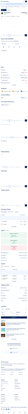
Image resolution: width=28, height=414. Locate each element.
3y (21, 35)
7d (2, 205)
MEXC (17, 369)
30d (14, 35)
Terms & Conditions (23, 407)
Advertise (16, 381)
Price (2, 6)
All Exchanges (4, 211)
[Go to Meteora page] (10, 224)
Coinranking (4, 1)
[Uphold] (20, 374)
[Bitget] (20, 372)
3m (17, 35)
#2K (2, 16)
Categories (10, 6)
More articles (14, 339)
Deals (2, 390)
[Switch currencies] (14, 313)
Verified (7, 230)
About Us (10, 365)
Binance (19, 369)
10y (16, 205)
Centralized (16, 211)
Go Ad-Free (4, 140)
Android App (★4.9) (4, 381)
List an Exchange (18, 388)
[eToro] (11, 374)
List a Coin (16, 385)
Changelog (3, 398)
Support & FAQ (17, 399)
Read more (16, 41)
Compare (13, 16)
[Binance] (12, 372)
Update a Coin (17, 386)
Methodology (3, 399)
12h (6, 35)
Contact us (16, 396)
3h (4, 35)
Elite (2, 385)
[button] (6, 91)
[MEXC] (3, 372)
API (1, 386)
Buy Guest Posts (17, 383)
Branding (2, 401)
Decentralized (10, 211)
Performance (17, 6)
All (18, 205)
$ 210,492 (22, 72)
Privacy (18, 407)
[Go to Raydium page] (10, 221)
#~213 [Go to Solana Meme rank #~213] (10, 91)
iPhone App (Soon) (4, 383)
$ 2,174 (21, 75)
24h (9, 35)
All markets (14, 281)
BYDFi (23, 369)
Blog (2, 403)
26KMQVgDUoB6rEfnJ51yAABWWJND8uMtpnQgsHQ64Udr (23, 97)
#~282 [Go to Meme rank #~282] (18, 91)
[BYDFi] (3, 374)
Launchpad (3, 388)
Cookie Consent (13, 407)
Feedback (16, 398)
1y (19, 35)
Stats (6, 6)
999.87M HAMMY (24, 77)
